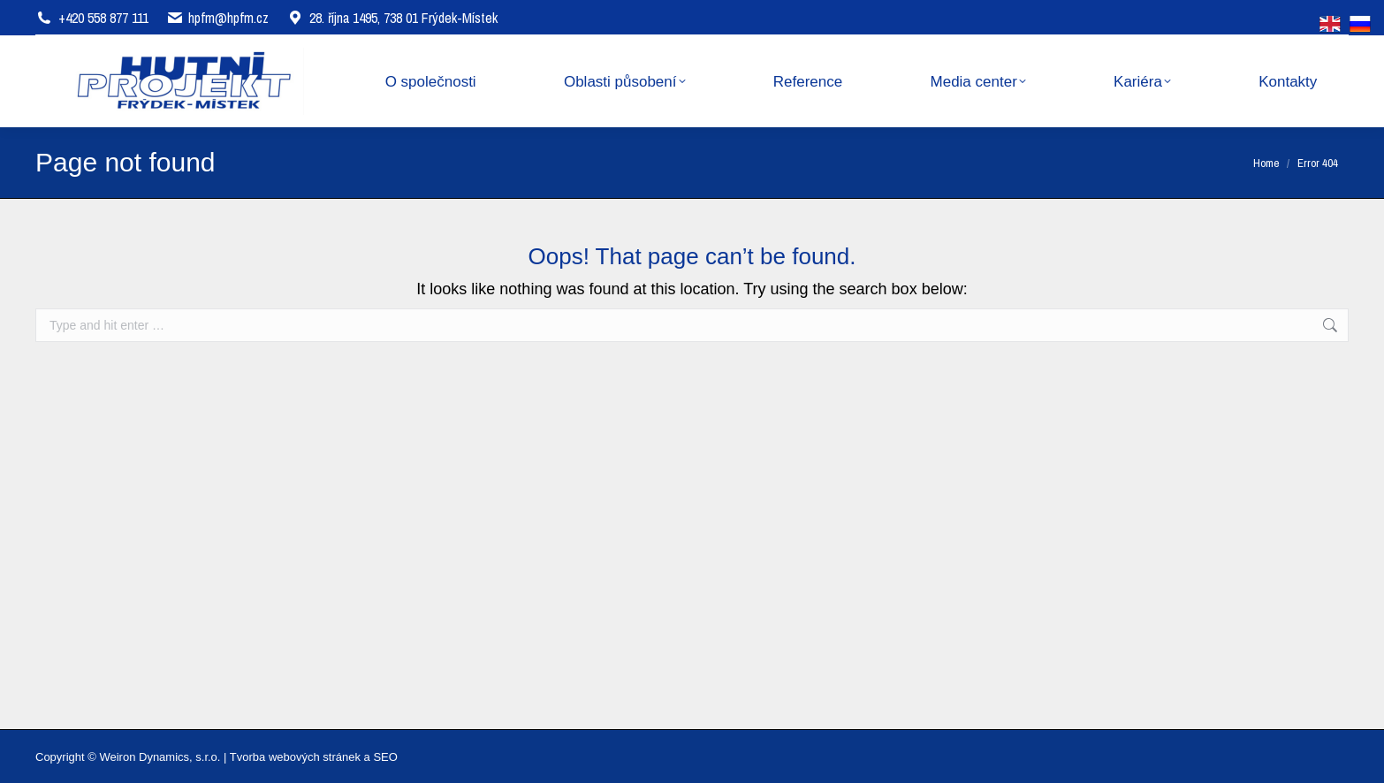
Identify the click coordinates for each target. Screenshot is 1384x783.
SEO (385, 757)
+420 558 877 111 (103, 17)
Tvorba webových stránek (295, 757)
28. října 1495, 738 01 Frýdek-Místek (392, 17)
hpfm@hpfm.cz (228, 17)
